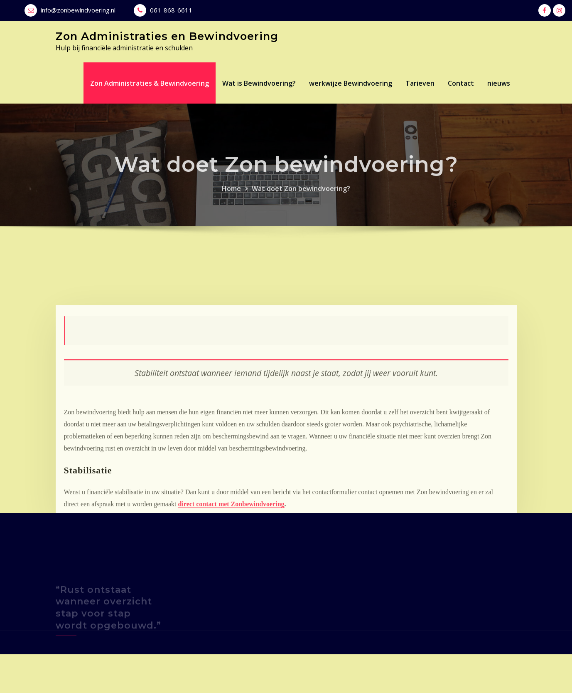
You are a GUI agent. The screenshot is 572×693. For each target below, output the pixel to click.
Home (231, 197)
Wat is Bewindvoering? (259, 83)
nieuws (498, 83)
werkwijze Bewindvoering (350, 83)
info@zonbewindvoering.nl (78, 10)
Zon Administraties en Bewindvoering (167, 36)
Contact (461, 83)
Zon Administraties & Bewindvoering (149, 83)
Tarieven (420, 83)
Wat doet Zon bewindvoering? (301, 197)
